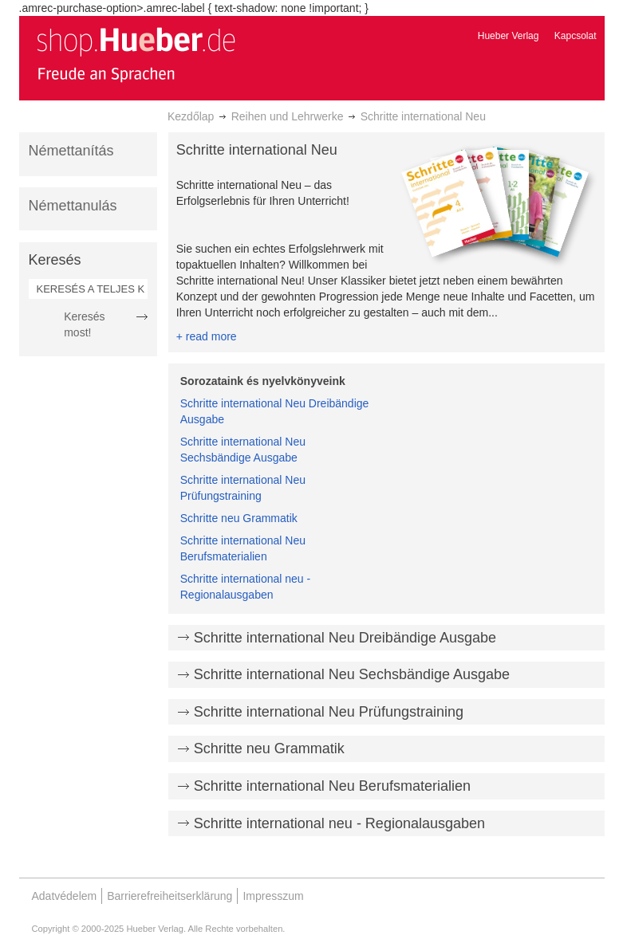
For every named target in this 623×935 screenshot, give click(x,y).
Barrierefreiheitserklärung (169, 896)
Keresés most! (84, 324)
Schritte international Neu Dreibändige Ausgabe (345, 638)
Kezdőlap (191, 116)
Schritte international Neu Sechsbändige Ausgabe (352, 674)
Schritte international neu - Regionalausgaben (339, 823)
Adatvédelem (64, 896)
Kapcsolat (575, 35)
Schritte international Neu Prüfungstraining (328, 712)
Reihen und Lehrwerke (287, 116)
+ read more (206, 336)
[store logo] (135, 54)
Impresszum (272, 896)
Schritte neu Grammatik (239, 518)
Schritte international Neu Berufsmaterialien (332, 786)
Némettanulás (73, 206)
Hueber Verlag (508, 35)
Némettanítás (71, 151)
